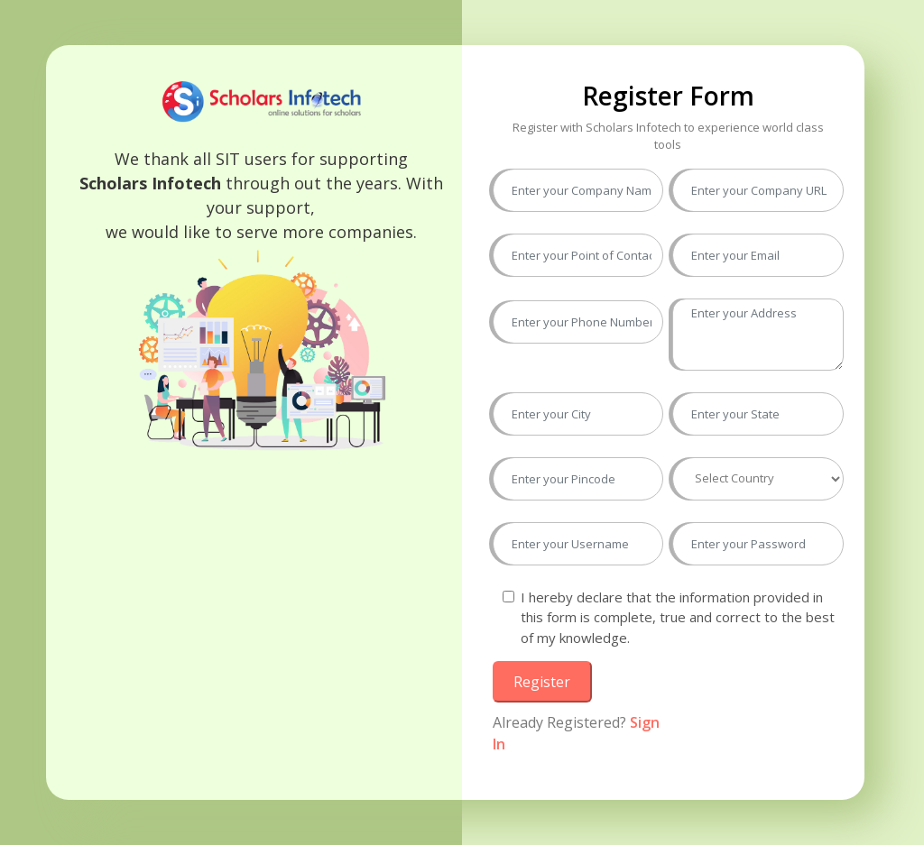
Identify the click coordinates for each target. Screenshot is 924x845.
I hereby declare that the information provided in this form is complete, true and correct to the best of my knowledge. (678, 617)
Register (541, 682)
